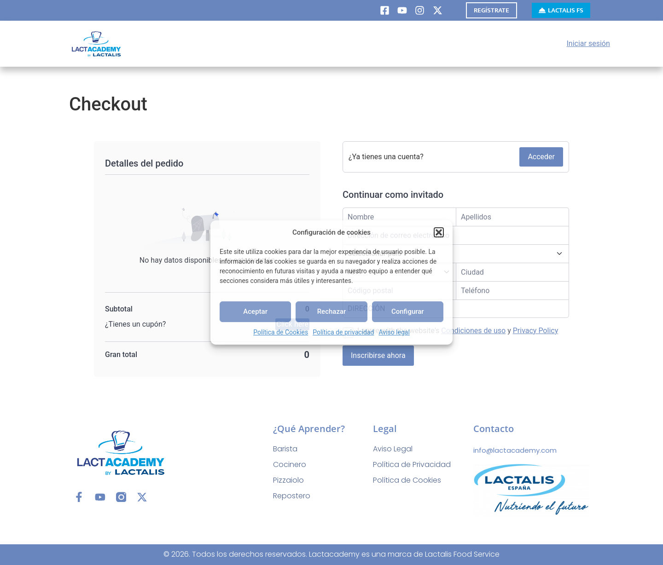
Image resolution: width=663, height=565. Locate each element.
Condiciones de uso (473, 330)
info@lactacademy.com (515, 450)
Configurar (407, 311)
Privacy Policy (535, 330)
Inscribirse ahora (378, 355)
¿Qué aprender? (309, 428)
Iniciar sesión (588, 43)
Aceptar (255, 311)
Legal (385, 428)
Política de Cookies (280, 332)
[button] (438, 232)
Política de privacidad (343, 332)
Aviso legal (393, 332)
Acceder (541, 156)
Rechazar (331, 311)
